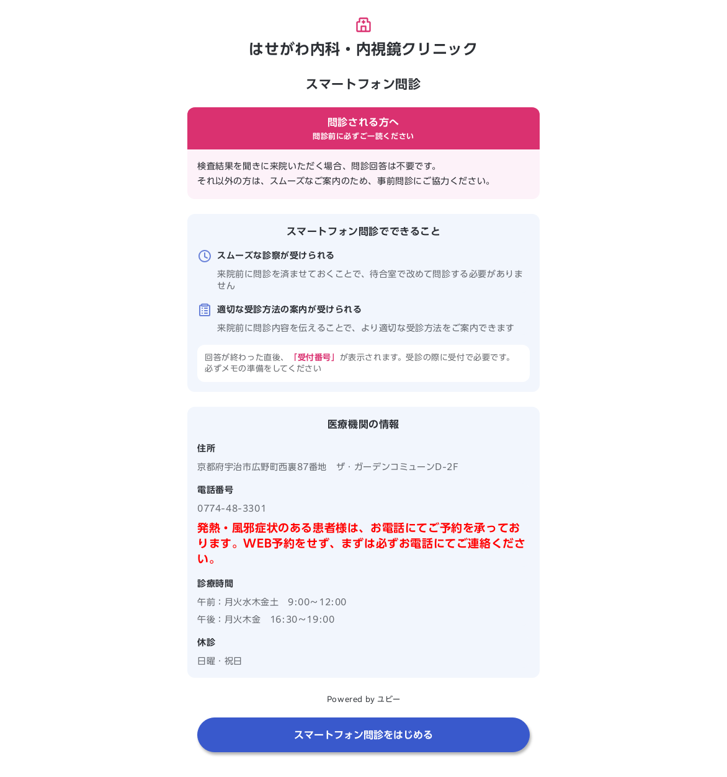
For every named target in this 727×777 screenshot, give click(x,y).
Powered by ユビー (363, 699)
